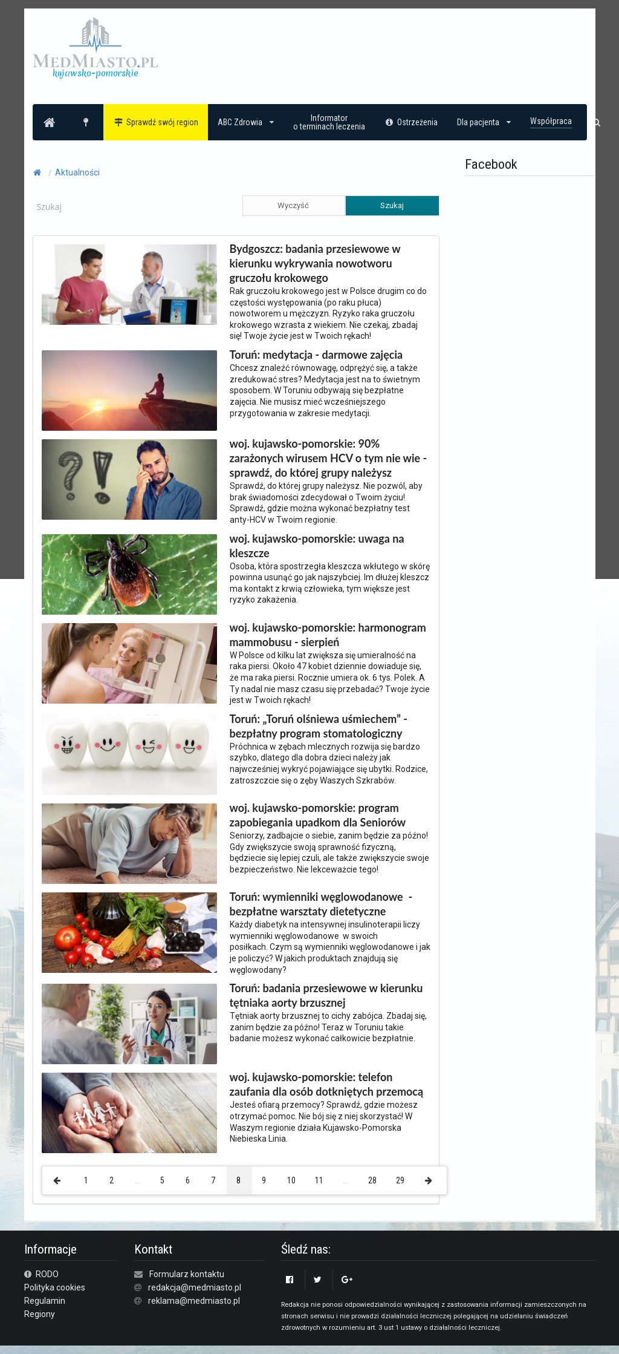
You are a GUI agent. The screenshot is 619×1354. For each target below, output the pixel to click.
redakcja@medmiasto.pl (194, 1287)
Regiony (39, 1314)
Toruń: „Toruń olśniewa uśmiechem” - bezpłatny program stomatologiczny (318, 726)
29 (400, 1180)
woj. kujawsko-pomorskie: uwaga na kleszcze (317, 546)
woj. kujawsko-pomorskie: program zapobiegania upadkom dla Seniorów (318, 815)
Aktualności (77, 172)
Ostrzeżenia (411, 122)
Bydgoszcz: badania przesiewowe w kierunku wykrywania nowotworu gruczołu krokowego (315, 263)
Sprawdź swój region (155, 122)
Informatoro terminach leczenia (329, 122)
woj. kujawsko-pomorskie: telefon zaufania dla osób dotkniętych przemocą (327, 1084)
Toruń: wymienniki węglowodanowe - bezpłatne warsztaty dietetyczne (321, 904)
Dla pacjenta (484, 122)
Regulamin (44, 1301)
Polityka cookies (54, 1287)
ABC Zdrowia (246, 122)
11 (319, 1180)
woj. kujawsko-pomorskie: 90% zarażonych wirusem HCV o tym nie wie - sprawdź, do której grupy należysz (328, 458)
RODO (41, 1274)
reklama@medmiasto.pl (194, 1301)
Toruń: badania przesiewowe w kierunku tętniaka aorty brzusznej (326, 995)
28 (372, 1180)
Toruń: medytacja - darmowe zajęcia (316, 354)
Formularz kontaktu (186, 1274)
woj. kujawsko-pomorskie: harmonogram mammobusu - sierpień (328, 635)
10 (291, 1180)
